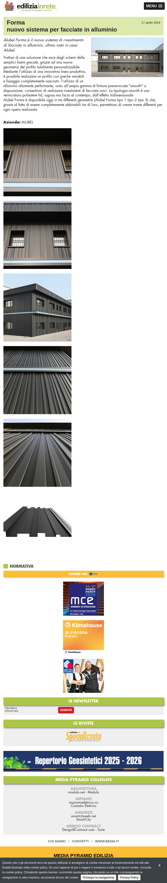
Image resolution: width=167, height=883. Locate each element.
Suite (101, 829)
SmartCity (83, 819)
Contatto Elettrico (83, 806)
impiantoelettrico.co (83, 802)
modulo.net (76, 792)
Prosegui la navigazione (98, 877)
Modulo (93, 792)
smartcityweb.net (83, 816)
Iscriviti (66, 710)
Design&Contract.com (78, 829)
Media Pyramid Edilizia (83, 855)
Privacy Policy (129, 877)
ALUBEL (27, 122)
